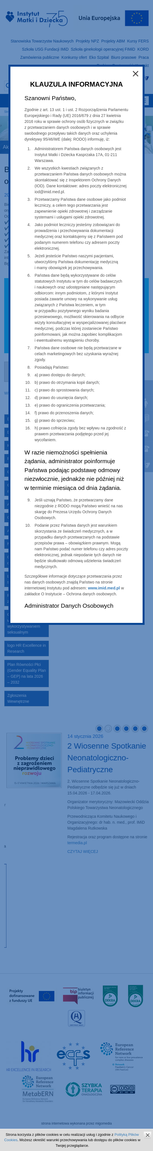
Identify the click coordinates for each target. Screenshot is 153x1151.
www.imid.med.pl (104, 588)
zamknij (147, 1135)
